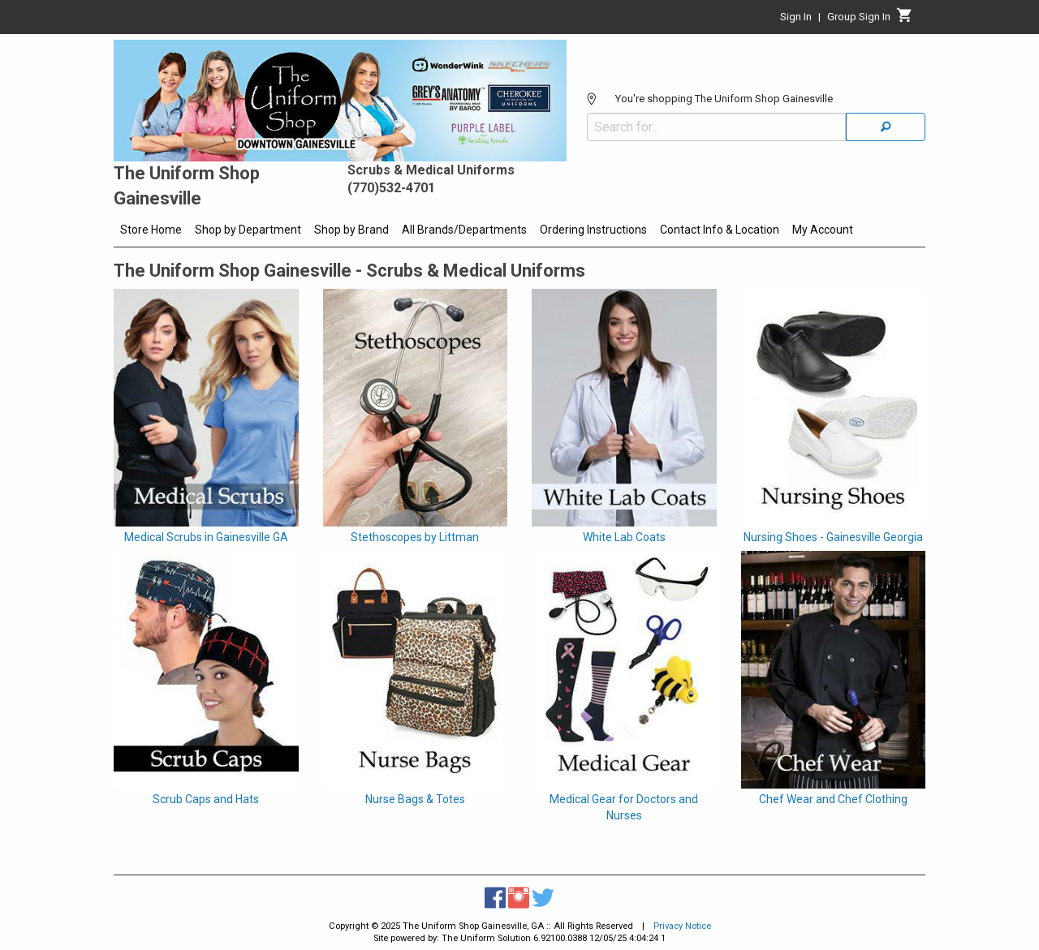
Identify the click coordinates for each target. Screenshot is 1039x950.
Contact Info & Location (719, 229)
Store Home (151, 229)
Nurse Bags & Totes (415, 799)
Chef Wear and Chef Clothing (833, 799)
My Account (822, 229)
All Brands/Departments (464, 229)
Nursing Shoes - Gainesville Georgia (833, 537)
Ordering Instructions (593, 229)
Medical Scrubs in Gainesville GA (206, 537)
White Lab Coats (624, 537)
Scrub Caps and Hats (206, 799)
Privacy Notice (682, 926)
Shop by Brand (351, 229)
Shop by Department (248, 229)
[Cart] (904, 19)
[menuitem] (151, 232)
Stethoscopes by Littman (415, 537)
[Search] (885, 127)
